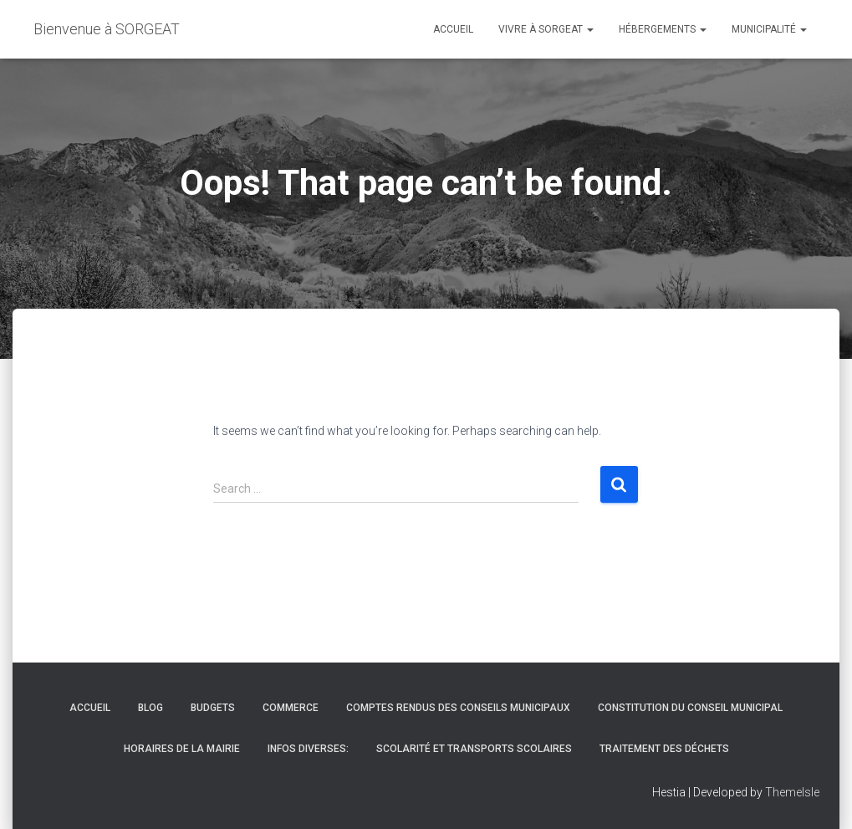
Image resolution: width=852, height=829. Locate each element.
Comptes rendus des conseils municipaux (458, 708)
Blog (150, 708)
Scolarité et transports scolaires (474, 749)
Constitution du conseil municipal (690, 708)
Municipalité (769, 29)
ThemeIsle (792, 792)
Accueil (453, 29)
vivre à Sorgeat (546, 29)
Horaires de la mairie (182, 749)
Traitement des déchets (664, 749)
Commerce (291, 708)
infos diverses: (308, 749)
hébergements (663, 29)
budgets (213, 708)
